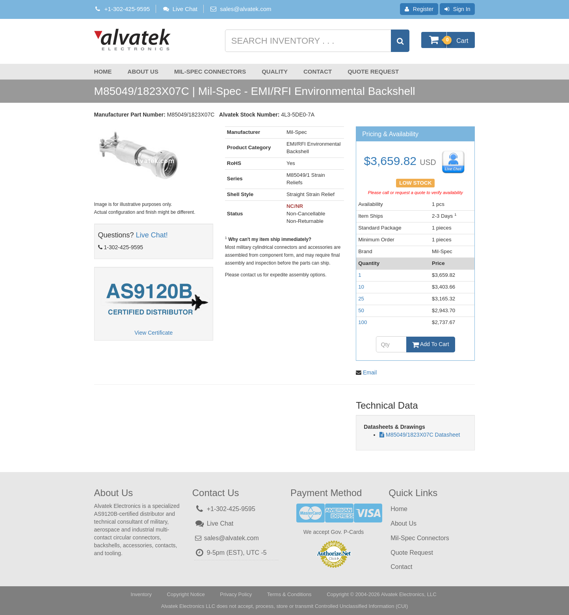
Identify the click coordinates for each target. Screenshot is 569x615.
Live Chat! (152, 235)
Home (103, 71)
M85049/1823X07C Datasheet (423, 435)
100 (362, 322)
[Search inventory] (316, 41)
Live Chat (179, 9)
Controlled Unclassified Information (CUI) (361, 606)
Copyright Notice (186, 594)
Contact (317, 71)
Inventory (140, 594)
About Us (143, 71)
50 (361, 310)
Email (370, 372)
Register (419, 9)
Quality (275, 71)
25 (361, 299)
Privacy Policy (236, 594)
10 (361, 287)
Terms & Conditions (289, 594)
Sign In (457, 9)
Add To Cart (430, 344)
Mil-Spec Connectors (210, 71)
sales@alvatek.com (245, 9)
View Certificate (153, 333)
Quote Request (373, 71)
